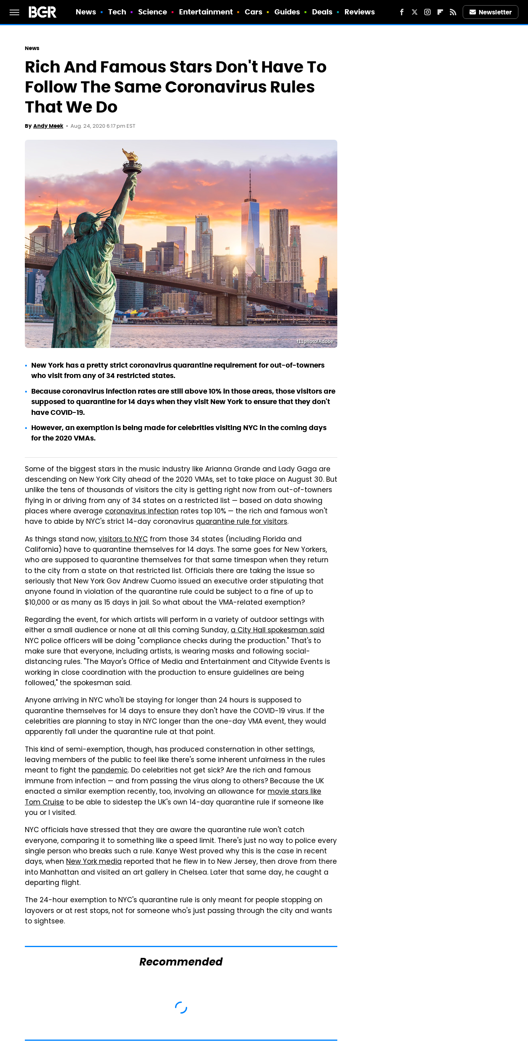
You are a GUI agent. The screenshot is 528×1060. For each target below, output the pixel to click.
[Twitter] (414, 12)
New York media (94, 862)
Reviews (360, 11)
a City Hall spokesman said (277, 630)
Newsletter (491, 12)
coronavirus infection (142, 511)
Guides (287, 11)
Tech (117, 11)
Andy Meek (48, 126)
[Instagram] (427, 12)
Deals (322, 11)
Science (152, 11)
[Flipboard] (440, 12)
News (86, 11)
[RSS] (453, 12)
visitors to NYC (123, 539)
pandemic (110, 770)
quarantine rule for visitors (241, 522)
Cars (253, 11)
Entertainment (206, 11)
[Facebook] (402, 12)
